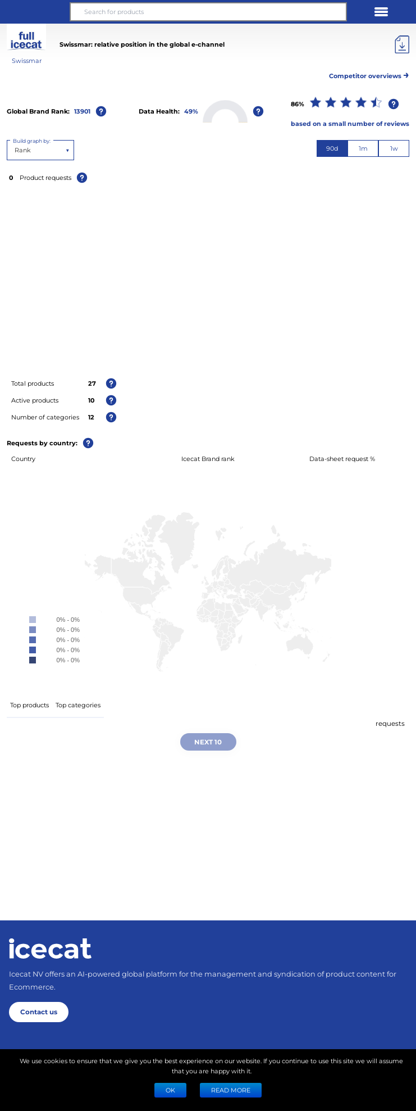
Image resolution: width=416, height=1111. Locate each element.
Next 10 (208, 741)
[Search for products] (208, 12)
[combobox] (15, 150)
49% (191, 111)
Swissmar (27, 60)
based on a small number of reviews (350, 123)
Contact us (38, 1011)
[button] (35, 11)
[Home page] (50, 948)
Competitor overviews (369, 74)
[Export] (402, 44)
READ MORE (230, 1090)
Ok (170, 1090)
